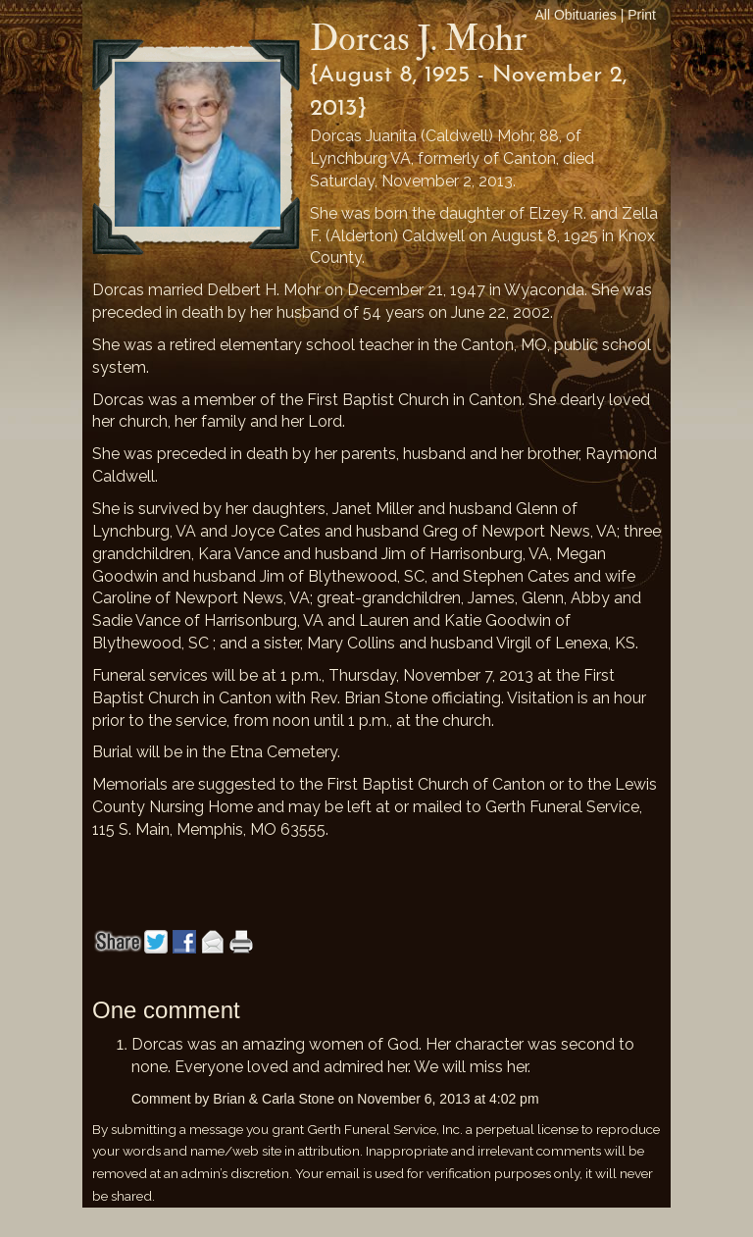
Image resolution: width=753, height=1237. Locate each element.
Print (642, 15)
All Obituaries (576, 15)
